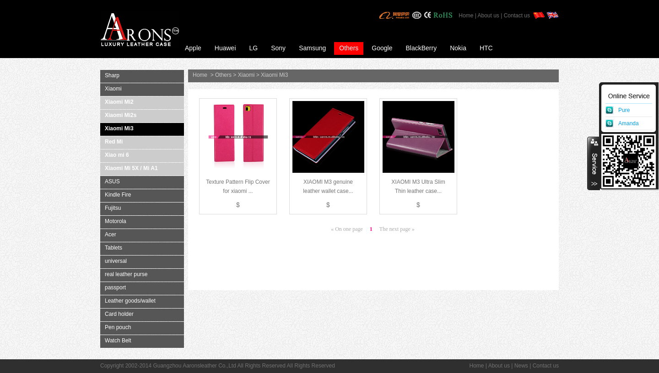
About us (488, 15)
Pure (624, 110)
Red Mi (114, 142)
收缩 (593, 163)
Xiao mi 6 (117, 155)
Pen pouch (118, 327)
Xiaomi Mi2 (119, 102)
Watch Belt (118, 340)
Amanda (628, 123)
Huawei (225, 48)
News (521, 365)
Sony (278, 48)
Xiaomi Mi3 (119, 128)
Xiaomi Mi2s (120, 115)
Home (466, 15)
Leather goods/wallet (130, 301)
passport (115, 287)
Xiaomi (113, 88)
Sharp (112, 75)
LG (253, 48)
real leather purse (126, 274)
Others (348, 48)
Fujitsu (113, 208)
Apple (193, 48)
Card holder (119, 314)
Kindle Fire (118, 195)
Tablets (113, 248)
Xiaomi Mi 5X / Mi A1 (131, 168)
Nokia (458, 48)
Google (382, 48)
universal (116, 261)
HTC (486, 48)
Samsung (312, 48)
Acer (110, 234)
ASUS (112, 181)
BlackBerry (421, 48)
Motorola (115, 221)
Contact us (517, 15)
